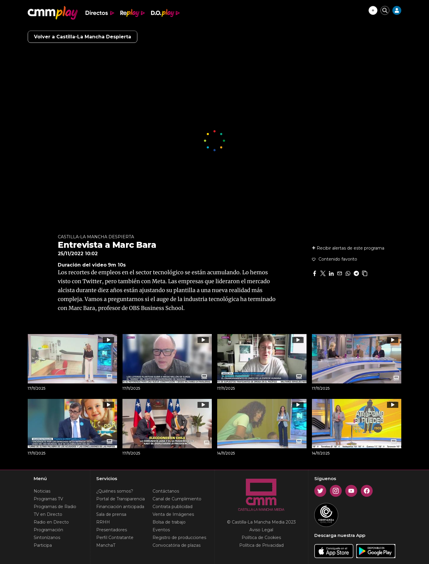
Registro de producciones (179, 537)
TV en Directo (48, 514)
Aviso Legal (261, 529)
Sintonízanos (47, 537)
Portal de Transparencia (120, 499)
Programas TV (48, 499)
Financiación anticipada (120, 506)
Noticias (42, 491)
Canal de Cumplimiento (177, 499)
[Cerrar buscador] (384, 10)
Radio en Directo (51, 522)
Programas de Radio (55, 506)
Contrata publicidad (172, 506)
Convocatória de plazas (176, 545)
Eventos (161, 529)
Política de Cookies (261, 537)
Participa (43, 545)
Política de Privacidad (261, 545)
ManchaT (105, 545)
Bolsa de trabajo (169, 522)
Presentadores (111, 529)
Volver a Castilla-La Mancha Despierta (82, 37)
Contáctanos (166, 491)
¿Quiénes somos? (114, 491)
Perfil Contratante (114, 537)
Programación (48, 529)
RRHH (103, 522)
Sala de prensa (111, 514)
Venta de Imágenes (173, 514)
